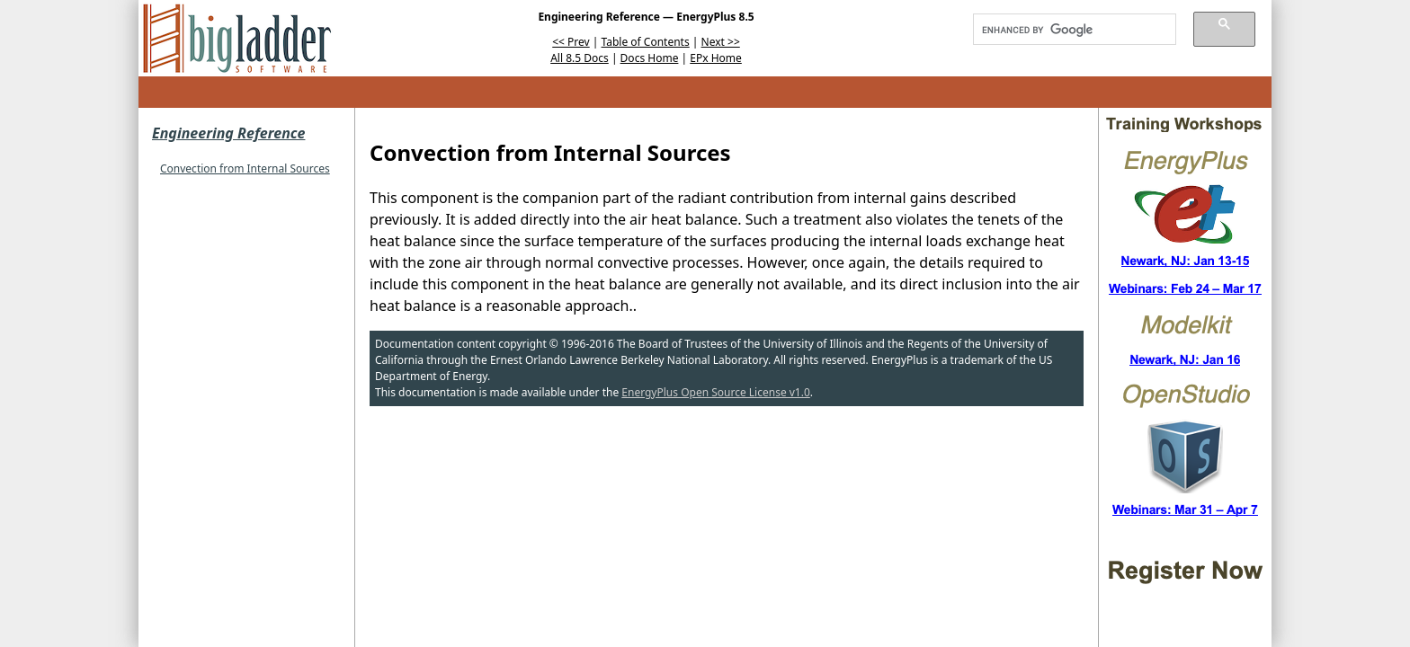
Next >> (720, 41)
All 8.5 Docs (579, 58)
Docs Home (649, 58)
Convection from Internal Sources (245, 168)
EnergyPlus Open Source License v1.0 (715, 392)
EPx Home (716, 58)
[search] (1068, 30)
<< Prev (570, 41)
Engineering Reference (228, 133)
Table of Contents (646, 41)
